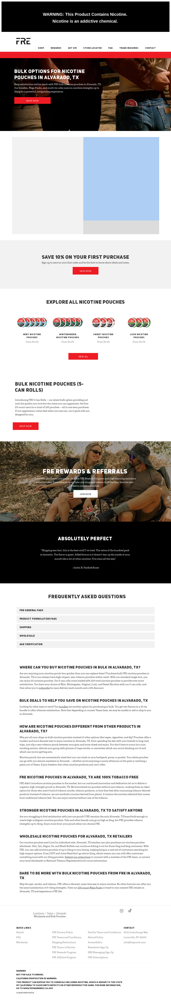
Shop (41, 48)
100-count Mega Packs (90, 887)
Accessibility (95, 942)
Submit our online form (78, 857)
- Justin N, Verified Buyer (85, 567)
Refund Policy (95, 937)
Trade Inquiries (129, 48)
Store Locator (92, 48)
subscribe (44, 688)
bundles (63, 706)
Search (20, 932)
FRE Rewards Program (64, 952)
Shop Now (32, 100)
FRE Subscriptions (98, 957)
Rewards (56, 48)
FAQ (110, 48)
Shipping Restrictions (64, 942)
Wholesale (22, 942)
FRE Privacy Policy (62, 932)
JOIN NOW (85, 494)
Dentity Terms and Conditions (104, 932)
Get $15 (72, 48)
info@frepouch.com (135, 942)
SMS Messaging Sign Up (100, 952)
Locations (38, 913)
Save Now (85, 271)
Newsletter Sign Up (98, 947)
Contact (150, 48)
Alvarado (61, 913)
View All (83, 356)
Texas (50, 913)
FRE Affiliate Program (64, 957)
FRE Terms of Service (63, 947)
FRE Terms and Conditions (66, 937)
